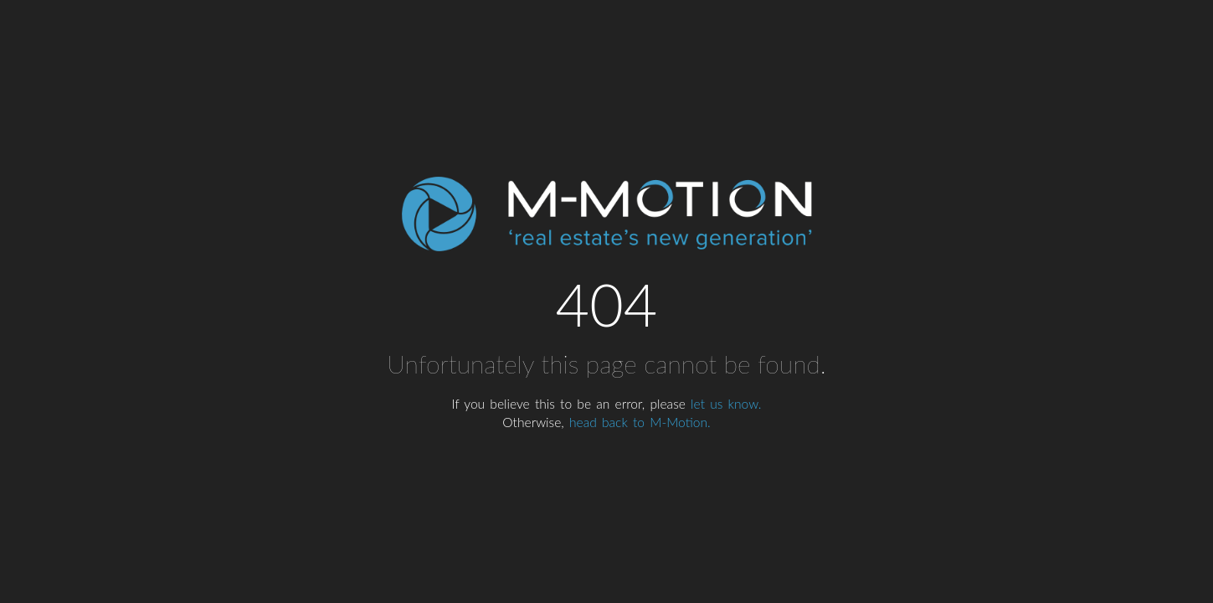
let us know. (726, 403)
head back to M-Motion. (640, 422)
